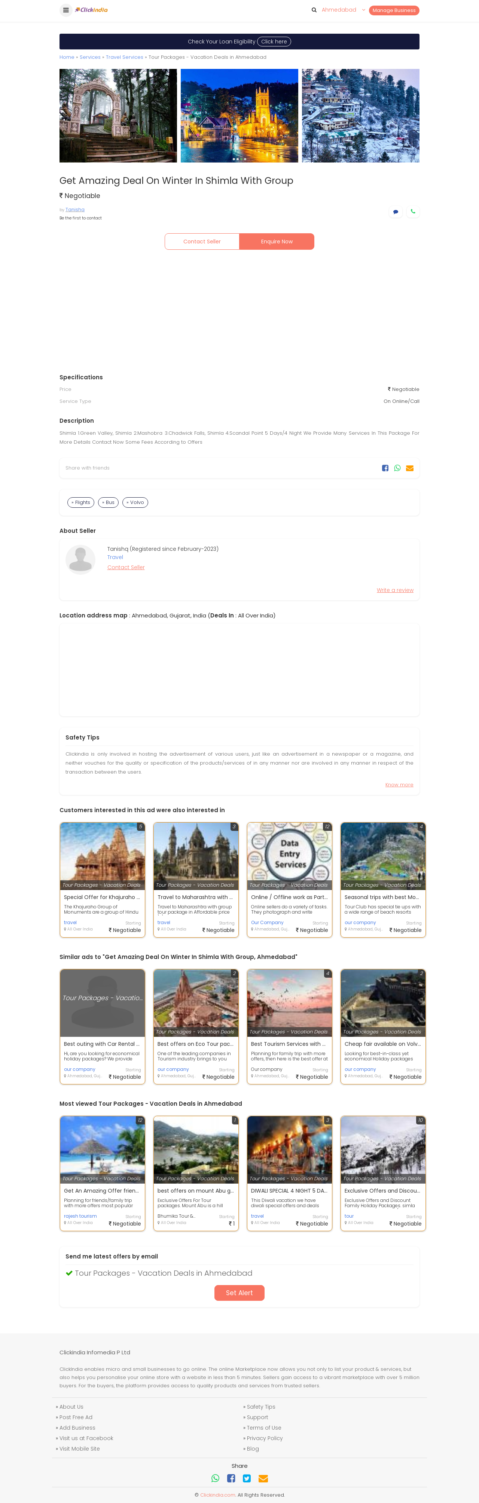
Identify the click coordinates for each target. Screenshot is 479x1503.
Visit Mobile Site (80, 1448)
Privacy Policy (265, 1438)
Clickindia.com (217, 1495)
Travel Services (124, 57)
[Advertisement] (239, 313)
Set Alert (239, 1292)
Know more (399, 784)
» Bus (108, 502)
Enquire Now (277, 241)
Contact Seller (202, 241)
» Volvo (135, 502)
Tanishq (75, 209)
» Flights (80, 502)
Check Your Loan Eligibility (239, 41)
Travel (115, 557)
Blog (253, 1448)
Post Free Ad (76, 1417)
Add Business (77, 1427)
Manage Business (394, 10)
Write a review (395, 590)
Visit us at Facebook (86, 1438)
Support (257, 1417)
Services (90, 57)
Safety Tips (261, 1407)
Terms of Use (264, 1427)
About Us (71, 1407)
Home (67, 57)
